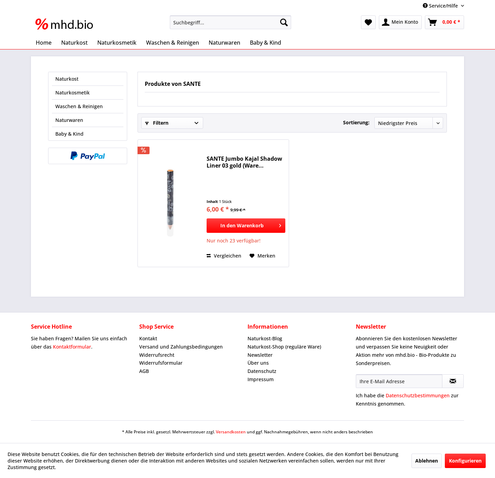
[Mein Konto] (400, 22)
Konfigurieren (465, 460)
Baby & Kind (69, 133)
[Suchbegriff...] (230, 22)
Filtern (156, 123)
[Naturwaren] (224, 42)
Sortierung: (356, 122)
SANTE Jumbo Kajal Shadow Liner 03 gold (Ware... (244, 162)
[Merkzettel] (368, 22)
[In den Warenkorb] (246, 225)
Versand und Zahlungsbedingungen (181, 346)
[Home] (43, 42)
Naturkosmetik (72, 92)
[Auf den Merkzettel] (262, 256)
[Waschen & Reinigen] (172, 42)
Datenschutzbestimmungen (418, 395)
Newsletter (260, 355)
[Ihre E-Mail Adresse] (399, 381)
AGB (144, 371)
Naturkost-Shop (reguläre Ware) (284, 346)
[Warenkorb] (444, 22)
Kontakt (148, 338)
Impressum (261, 379)
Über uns (258, 363)
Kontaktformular (72, 346)
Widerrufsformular (161, 363)
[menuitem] (230, 22)
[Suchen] (284, 22)
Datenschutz (262, 371)
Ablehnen (426, 460)
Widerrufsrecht (156, 355)
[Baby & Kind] (265, 42)
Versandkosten (231, 432)
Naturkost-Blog (265, 338)
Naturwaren (69, 120)
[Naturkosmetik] (116, 42)
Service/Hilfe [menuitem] (441, 5)
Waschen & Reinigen (79, 106)
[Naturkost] (74, 42)
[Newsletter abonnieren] (453, 381)
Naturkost (66, 79)
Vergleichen (224, 255)
